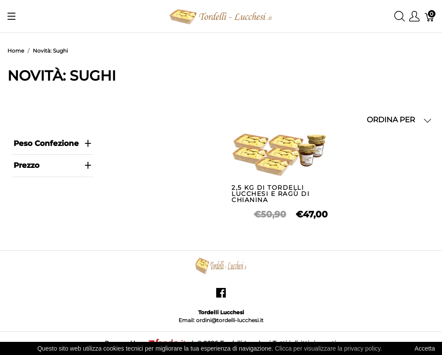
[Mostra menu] (11, 16)
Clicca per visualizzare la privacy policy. (328, 348)
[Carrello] (429, 16)
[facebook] (221, 296)
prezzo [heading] (53, 165)
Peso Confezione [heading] (53, 143)
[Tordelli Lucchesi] (221, 15)
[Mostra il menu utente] (414, 16)
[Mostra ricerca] (399, 16)
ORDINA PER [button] (399, 119)
